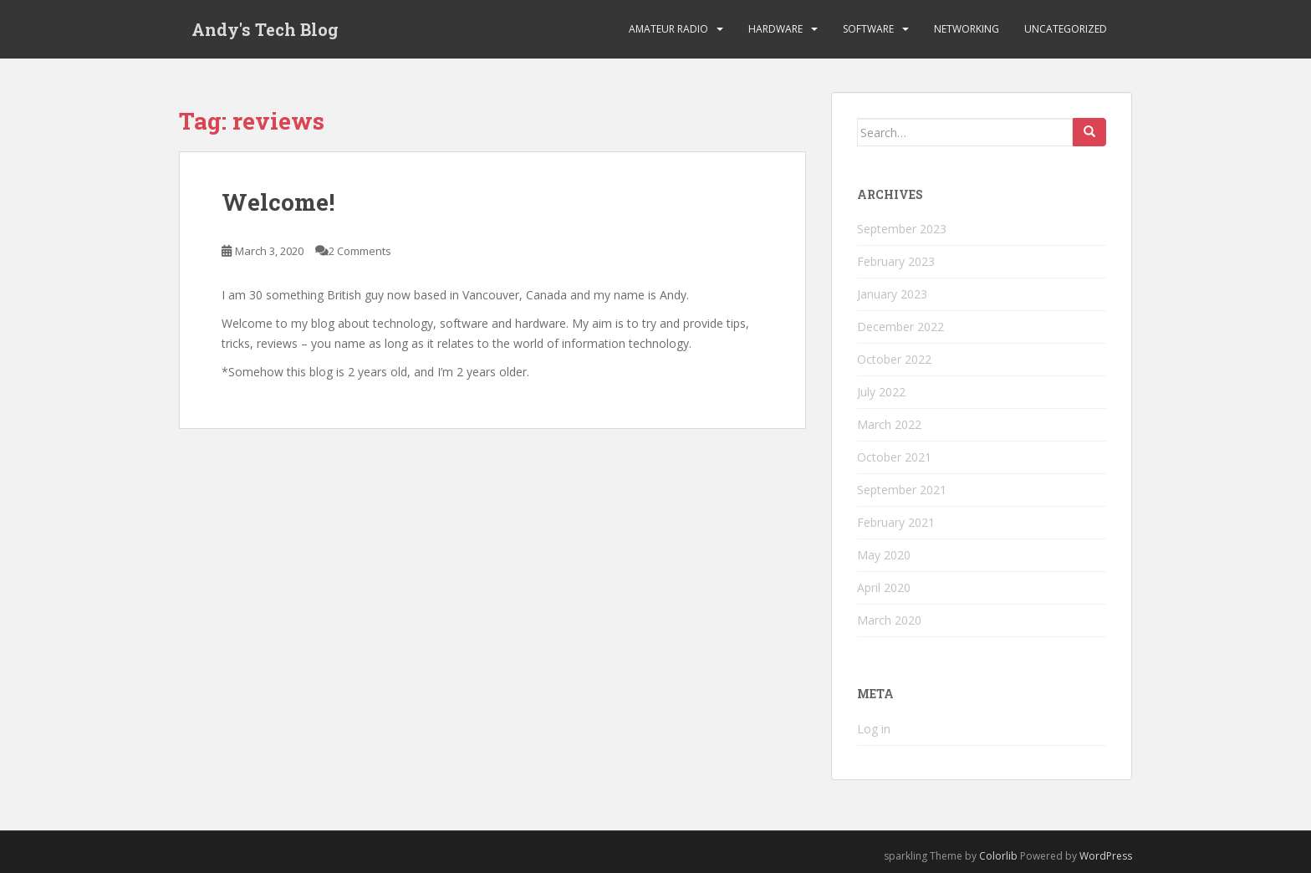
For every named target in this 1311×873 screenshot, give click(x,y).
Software (868, 29)
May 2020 (884, 555)
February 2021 (896, 522)
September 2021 (901, 490)
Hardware (775, 29)
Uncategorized (1065, 29)
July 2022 (881, 392)
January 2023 (892, 294)
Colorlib (998, 856)
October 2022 (894, 359)
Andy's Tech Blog (265, 29)
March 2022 (889, 424)
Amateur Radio (668, 29)
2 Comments (360, 250)
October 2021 (894, 457)
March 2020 (889, 620)
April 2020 (884, 587)
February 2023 (896, 261)
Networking (966, 29)
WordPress (1105, 856)
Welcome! (278, 201)
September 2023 (901, 229)
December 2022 (900, 326)
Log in (873, 729)
